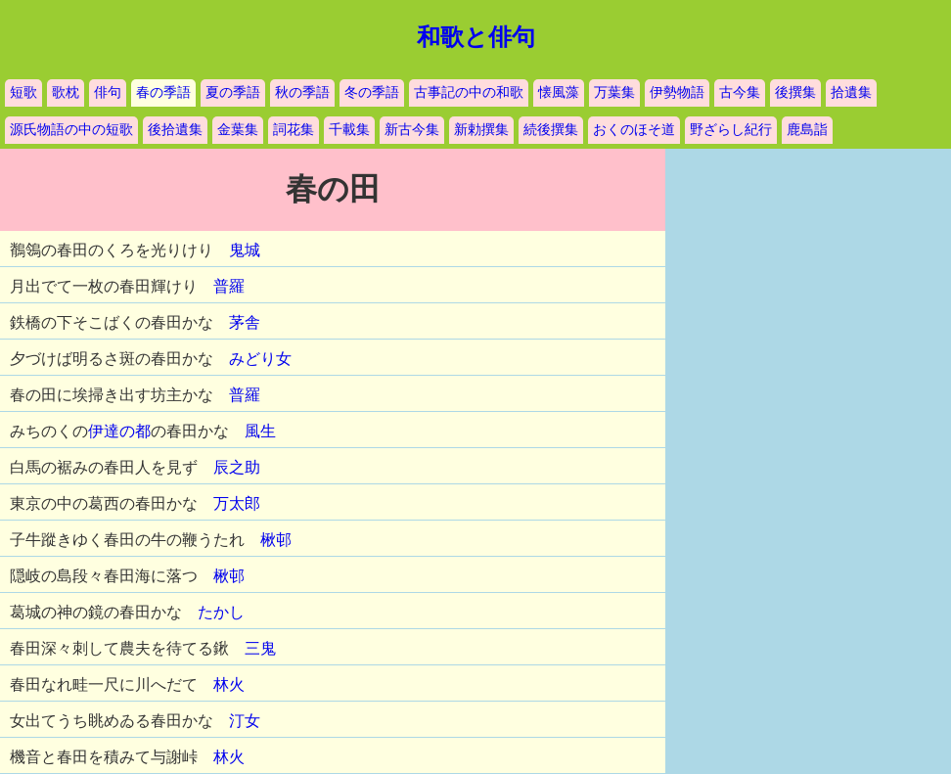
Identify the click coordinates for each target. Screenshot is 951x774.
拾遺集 (851, 92)
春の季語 (163, 92)
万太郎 (236, 503)
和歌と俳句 (476, 37)
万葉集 (614, 92)
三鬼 (260, 648)
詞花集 (293, 129)
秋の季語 (302, 92)
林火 (229, 684)
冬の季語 (371, 92)
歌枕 (65, 92)
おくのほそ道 (634, 129)
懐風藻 (558, 92)
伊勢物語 (677, 92)
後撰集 (795, 92)
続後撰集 (550, 129)
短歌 (23, 92)
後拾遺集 (175, 129)
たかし (221, 612)
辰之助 (236, 467)
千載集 (349, 129)
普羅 (229, 286)
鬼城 (244, 250)
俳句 (107, 92)
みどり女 (260, 358)
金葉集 (237, 129)
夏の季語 (232, 92)
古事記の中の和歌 (468, 92)
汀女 (244, 720)
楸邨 (276, 539)
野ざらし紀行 (731, 129)
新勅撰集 (481, 129)
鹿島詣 (807, 129)
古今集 (739, 92)
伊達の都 (119, 431)
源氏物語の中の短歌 (71, 129)
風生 (260, 431)
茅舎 (244, 322)
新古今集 (412, 129)
